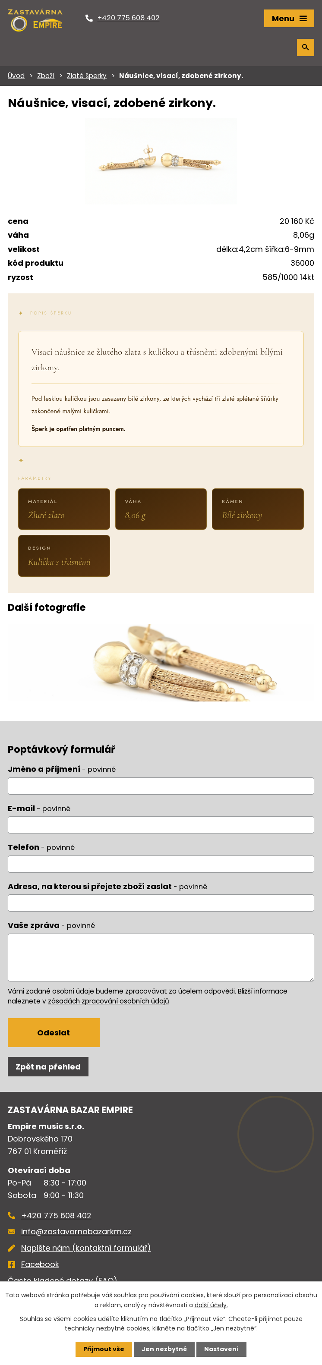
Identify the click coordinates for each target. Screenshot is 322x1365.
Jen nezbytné (164, 1349)
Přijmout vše (103, 1349)
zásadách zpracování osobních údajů (108, 1001)
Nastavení (221, 1349)
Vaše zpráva (51, 925)
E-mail (39, 808)
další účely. (211, 1304)
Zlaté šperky (87, 75)
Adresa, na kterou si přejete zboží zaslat (107, 886)
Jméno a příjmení (62, 769)
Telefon (41, 847)
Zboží (45, 75)
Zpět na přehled (48, 1066)
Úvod (16, 75)
